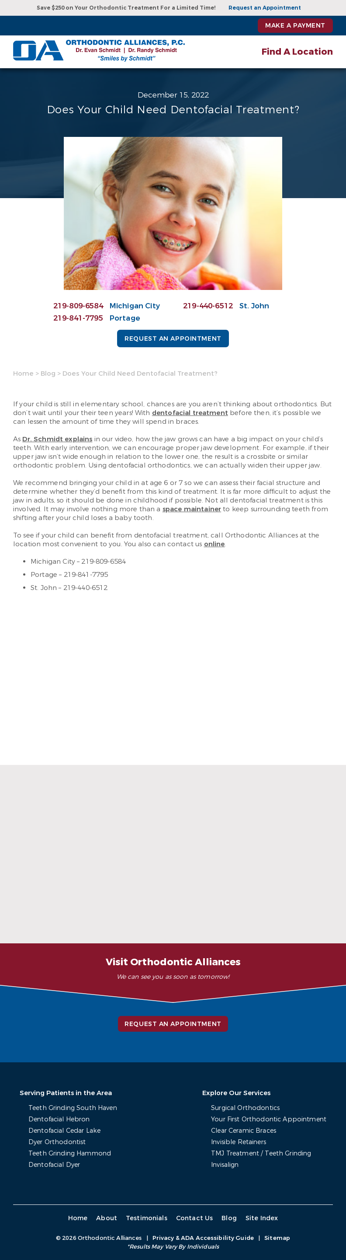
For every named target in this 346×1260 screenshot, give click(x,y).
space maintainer (192, 509)
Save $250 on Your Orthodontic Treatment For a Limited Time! (126, 7)
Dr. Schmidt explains (57, 439)
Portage (125, 318)
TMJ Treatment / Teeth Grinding (263, 1153)
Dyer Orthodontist (56, 1142)
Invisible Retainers (241, 1142)
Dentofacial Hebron (58, 1119)
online (214, 544)
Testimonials (146, 1218)
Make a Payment (295, 25)
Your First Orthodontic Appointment (270, 1119)
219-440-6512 (208, 306)
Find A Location (297, 52)
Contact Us (194, 1218)
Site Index (260, 1218)
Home (23, 373)
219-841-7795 (78, 318)
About (107, 1218)
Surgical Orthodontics (247, 1108)
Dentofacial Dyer (54, 1165)
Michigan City (135, 306)
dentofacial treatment (190, 412)
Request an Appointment (264, 7)
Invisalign (228, 1165)
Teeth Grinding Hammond (69, 1153)
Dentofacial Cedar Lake (64, 1131)
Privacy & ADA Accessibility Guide (203, 1238)
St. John (254, 306)
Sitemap (277, 1238)
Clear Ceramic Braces (246, 1131)
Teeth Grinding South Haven (72, 1108)
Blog (48, 373)
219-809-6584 (78, 306)
